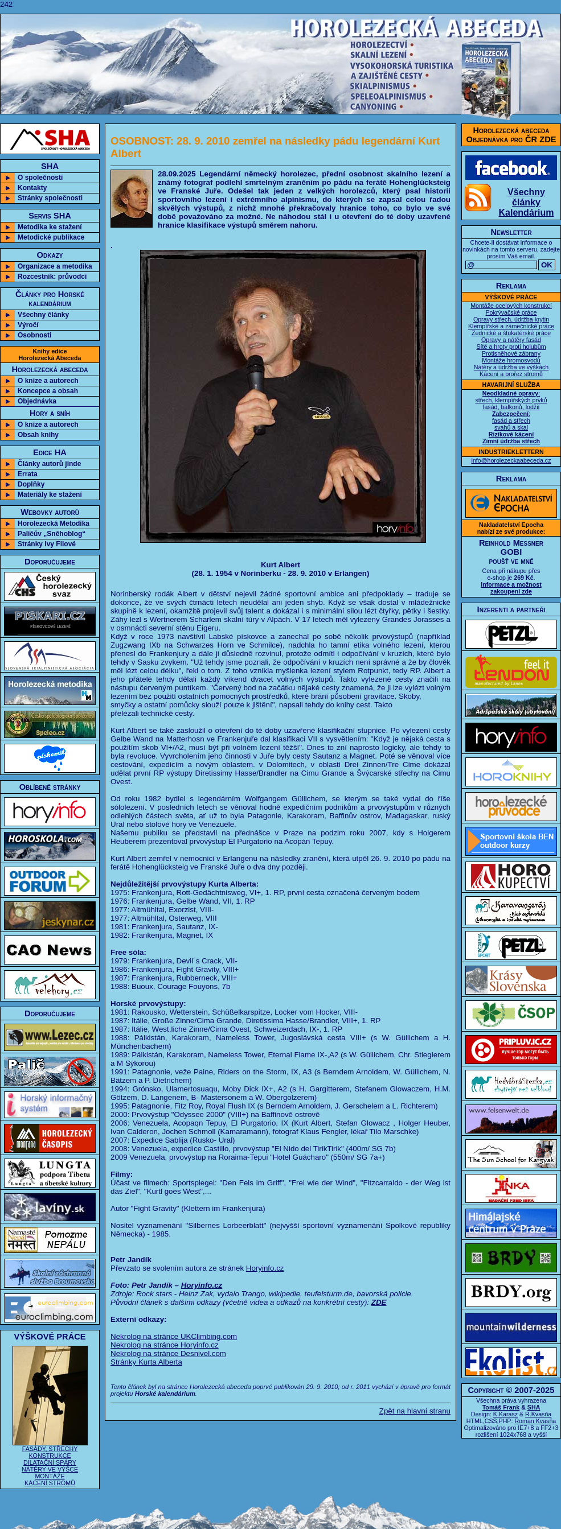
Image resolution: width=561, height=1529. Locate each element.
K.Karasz (505, 1414)
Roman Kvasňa (535, 1420)
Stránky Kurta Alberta (146, 1362)
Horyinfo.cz (265, 1268)
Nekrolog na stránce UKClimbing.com (173, 1336)
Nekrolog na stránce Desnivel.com (168, 1353)
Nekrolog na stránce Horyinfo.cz (164, 1345)
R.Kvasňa (538, 1414)
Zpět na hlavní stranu (415, 1411)
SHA (533, 1407)
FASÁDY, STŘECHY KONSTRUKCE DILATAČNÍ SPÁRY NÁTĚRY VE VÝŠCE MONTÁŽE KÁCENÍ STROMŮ (50, 1463)
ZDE (379, 1302)
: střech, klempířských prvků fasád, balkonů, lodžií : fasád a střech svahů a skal (511, 417)
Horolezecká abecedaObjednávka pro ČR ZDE (511, 135)
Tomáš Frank (501, 1407)
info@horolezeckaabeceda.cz (511, 460)
